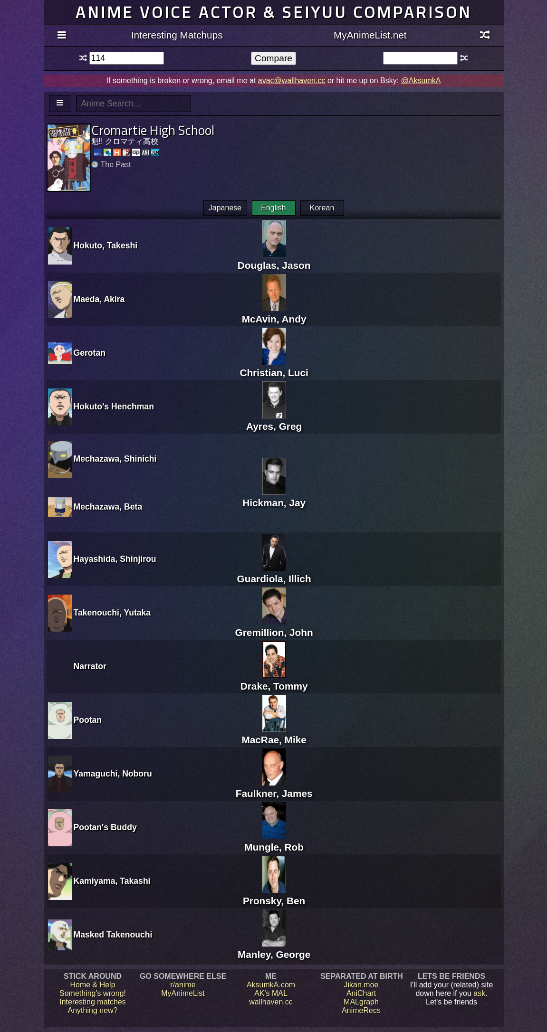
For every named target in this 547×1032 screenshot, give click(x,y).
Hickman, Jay (274, 497)
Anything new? (93, 1010)
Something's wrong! (92, 993)
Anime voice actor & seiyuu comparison (274, 12)
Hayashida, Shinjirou (115, 559)
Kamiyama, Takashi (112, 881)
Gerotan (90, 353)
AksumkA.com (271, 985)
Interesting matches (92, 1002)
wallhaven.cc (271, 1002)
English (273, 208)
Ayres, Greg (274, 420)
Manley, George (274, 948)
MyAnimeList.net (370, 34)
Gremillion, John (274, 626)
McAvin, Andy (274, 313)
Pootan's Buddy (105, 827)
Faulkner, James (274, 787)
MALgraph (361, 1002)
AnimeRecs (361, 1010)
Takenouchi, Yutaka (112, 612)
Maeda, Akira (99, 299)
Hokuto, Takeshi (106, 245)
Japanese (225, 208)
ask (479, 993)
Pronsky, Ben (274, 895)
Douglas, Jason (274, 259)
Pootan (88, 720)
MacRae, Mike (273, 734)
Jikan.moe (361, 985)
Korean (322, 208)
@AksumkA (421, 80)
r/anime (182, 985)
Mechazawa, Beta (108, 506)
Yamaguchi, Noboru (113, 773)
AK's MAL (271, 993)
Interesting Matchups (177, 34)
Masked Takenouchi (113, 934)
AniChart (361, 993)
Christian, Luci (274, 367)
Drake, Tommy (274, 680)
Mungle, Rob (274, 841)
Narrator (90, 666)
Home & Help (92, 985)
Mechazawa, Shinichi (115, 459)
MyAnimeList (183, 993)
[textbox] (126, 58)
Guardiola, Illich (274, 573)
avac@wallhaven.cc (292, 80)
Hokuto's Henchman (114, 406)
